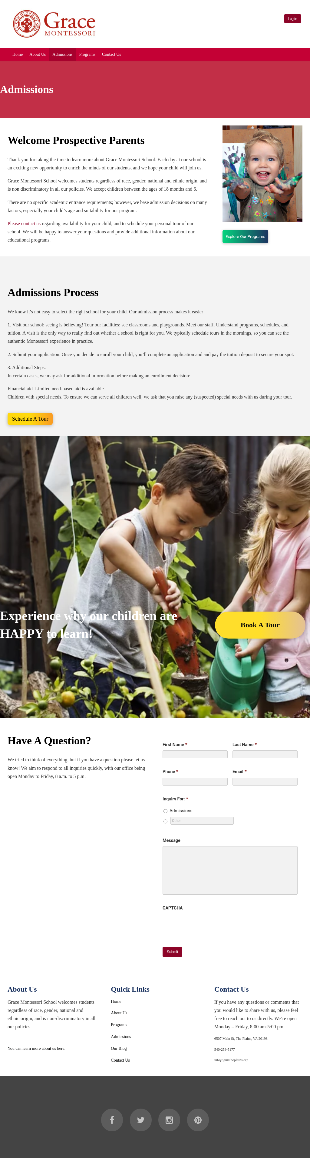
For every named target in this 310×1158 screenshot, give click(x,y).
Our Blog (119, 1048)
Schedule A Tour (30, 419)
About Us (37, 54)
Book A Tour (260, 625)
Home (17, 54)
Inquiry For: (175, 799)
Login (292, 18)
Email (239, 771)
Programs (87, 54)
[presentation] (209, 925)
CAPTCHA (173, 908)
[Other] (202, 821)
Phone (170, 771)
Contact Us (111, 54)
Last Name (244, 744)
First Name (175, 744)
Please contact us (24, 223)
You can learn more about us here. (36, 1048)
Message (171, 840)
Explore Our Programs (245, 236)
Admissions (62, 54)
